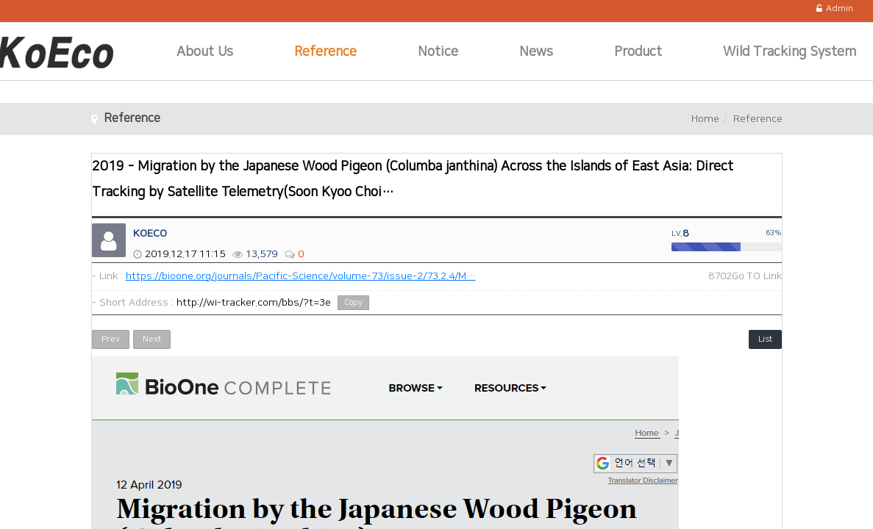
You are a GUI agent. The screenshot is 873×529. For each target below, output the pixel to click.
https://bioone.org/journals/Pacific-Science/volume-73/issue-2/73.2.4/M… (301, 276)
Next (152, 339)
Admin (834, 8)
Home (705, 119)
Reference (325, 52)
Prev (110, 339)
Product (638, 52)
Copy (353, 302)
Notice (438, 52)
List (765, 339)
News (536, 52)
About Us (205, 52)
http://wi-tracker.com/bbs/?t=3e (254, 303)
